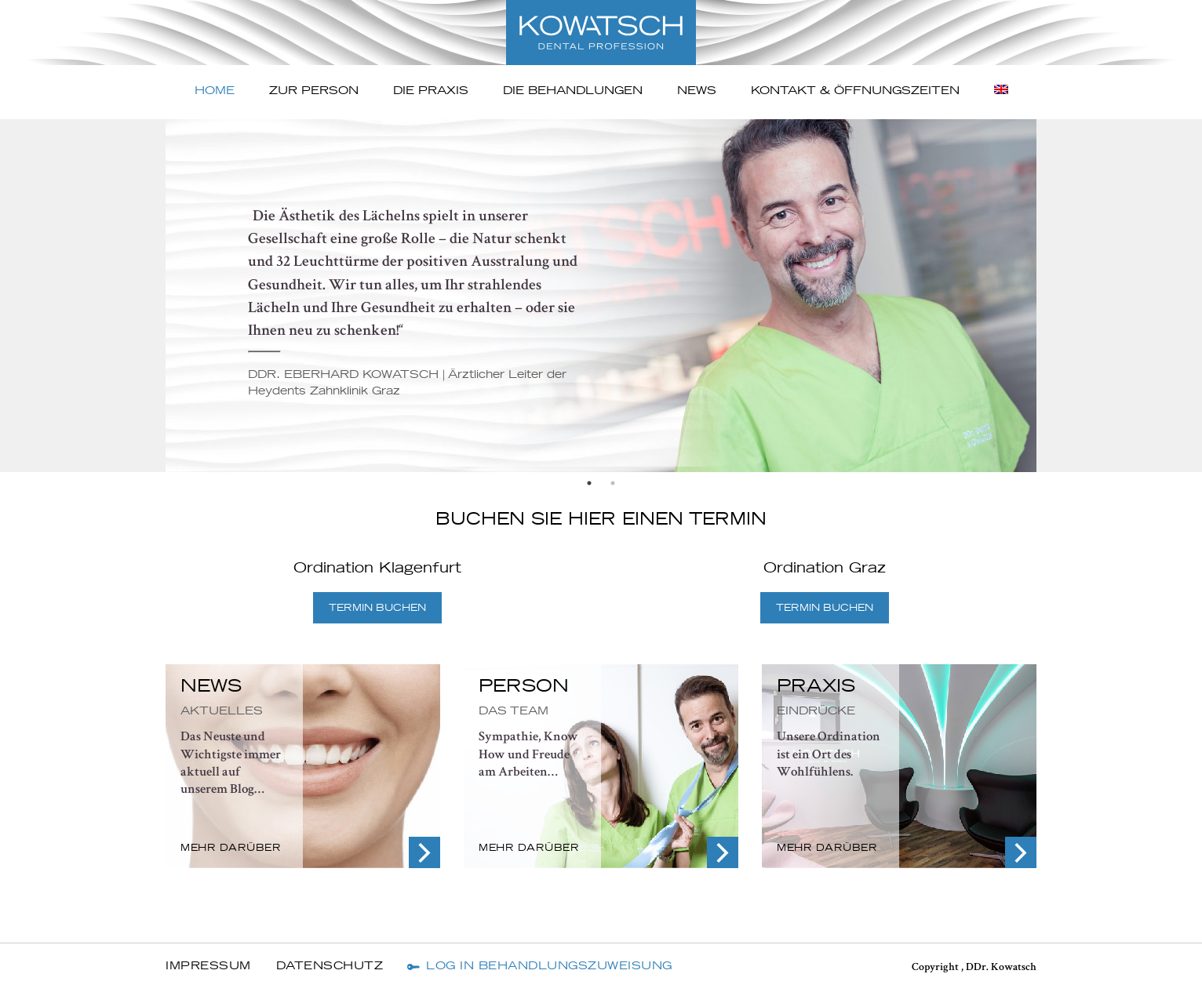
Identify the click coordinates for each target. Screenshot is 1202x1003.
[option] (601, 295)
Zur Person (314, 90)
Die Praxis (430, 90)
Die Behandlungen (573, 90)
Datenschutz (330, 966)
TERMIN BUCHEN (377, 607)
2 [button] (613, 483)
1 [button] (589, 483)
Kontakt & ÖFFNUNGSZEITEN (855, 90)
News (696, 90)
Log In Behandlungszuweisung (549, 966)
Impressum (208, 966)
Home (215, 90)
